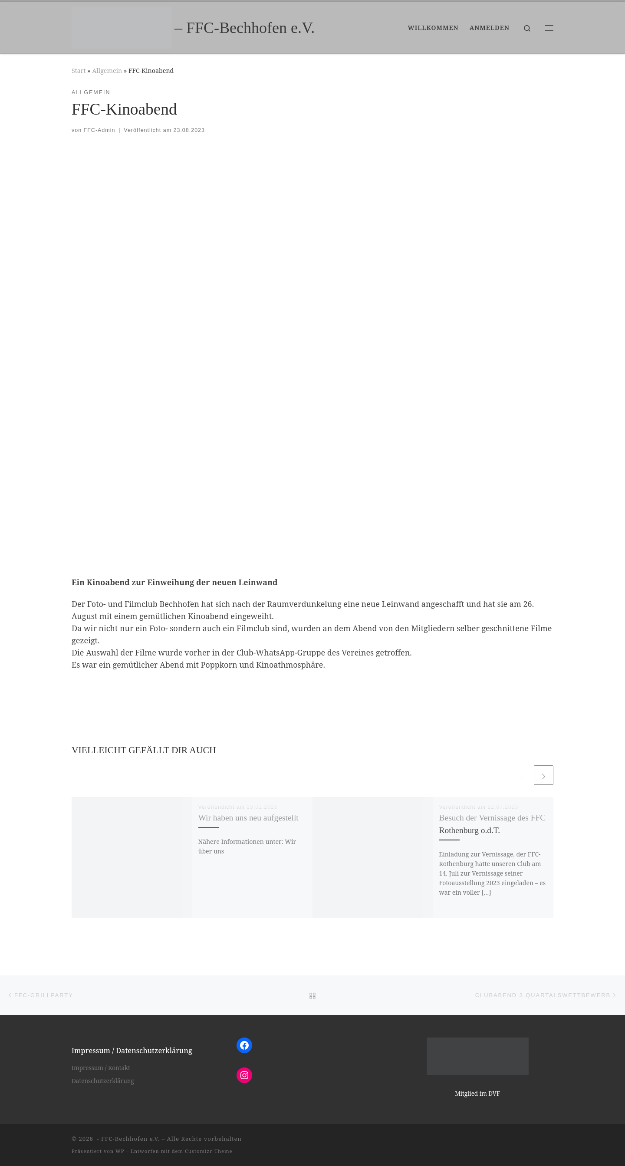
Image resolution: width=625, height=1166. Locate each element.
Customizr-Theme (209, 1151)
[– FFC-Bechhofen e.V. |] (121, 26)
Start (79, 70)
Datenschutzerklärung (103, 1081)
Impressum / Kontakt (101, 1068)
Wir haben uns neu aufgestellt (248, 817)
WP (119, 1151)
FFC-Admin (99, 130)
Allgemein (107, 70)
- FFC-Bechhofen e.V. (127, 1139)
